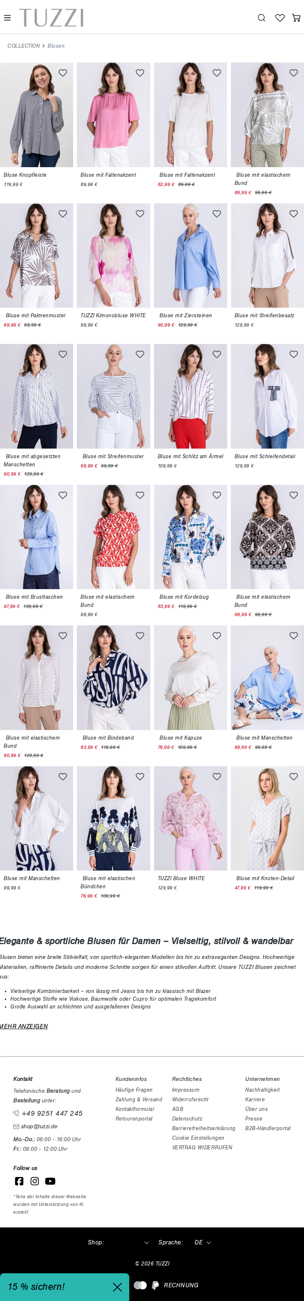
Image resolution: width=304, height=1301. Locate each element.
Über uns (256, 1109)
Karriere (255, 1099)
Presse (253, 1119)
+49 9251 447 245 (48, 1113)
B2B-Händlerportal (268, 1128)
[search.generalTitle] (261, 18)
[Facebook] (19, 1181)
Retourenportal (134, 1119)
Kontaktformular (135, 1109)
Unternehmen (262, 1079)
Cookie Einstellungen (198, 1138)
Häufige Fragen (134, 1090)
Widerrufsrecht (190, 1099)
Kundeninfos (131, 1079)
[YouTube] (50, 1181)
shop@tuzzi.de (35, 1126)
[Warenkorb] (296, 18)
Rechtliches (187, 1079)
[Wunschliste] (279, 17)
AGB (178, 1109)
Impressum (186, 1090)
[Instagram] (35, 1181)
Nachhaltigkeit (262, 1090)
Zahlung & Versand (139, 1099)
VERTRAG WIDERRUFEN (202, 1148)
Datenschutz (187, 1119)
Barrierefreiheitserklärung (204, 1128)
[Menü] (7, 18)
